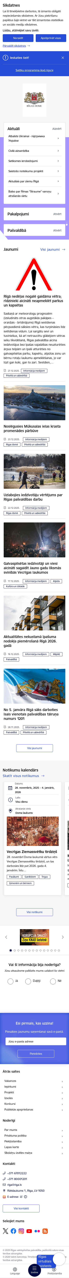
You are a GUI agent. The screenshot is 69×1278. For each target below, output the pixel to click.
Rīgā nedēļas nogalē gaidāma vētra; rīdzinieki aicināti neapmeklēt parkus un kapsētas (33, 300)
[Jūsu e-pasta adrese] (36, 1041)
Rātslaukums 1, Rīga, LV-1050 (26, 1190)
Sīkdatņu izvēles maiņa (18, 1153)
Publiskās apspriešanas (18, 1109)
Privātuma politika (15, 1135)
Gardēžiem (30, 876)
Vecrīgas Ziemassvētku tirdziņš (32, 851)
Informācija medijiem (34, 370)
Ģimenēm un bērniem (20, 883)
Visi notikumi (34, 912)
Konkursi (9, 1104)
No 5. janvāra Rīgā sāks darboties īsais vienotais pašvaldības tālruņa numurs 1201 (31, 714)
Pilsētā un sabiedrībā (16, 375)
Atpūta (56, 581)
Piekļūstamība (13, 1141)
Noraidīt (18, 38)
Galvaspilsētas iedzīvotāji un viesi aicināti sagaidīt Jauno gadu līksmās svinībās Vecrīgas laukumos (32, 568)
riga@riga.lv (14, 1184)
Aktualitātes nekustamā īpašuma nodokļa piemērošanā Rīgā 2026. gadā (30, 641)
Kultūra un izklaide (15, 586)
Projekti (9, 1092)
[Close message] (63, 58)
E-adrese (13, 1197)
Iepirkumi (10, 1086)
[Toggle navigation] (34, 1270)
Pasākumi (14, 876)
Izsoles (8, 1098)
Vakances (10, 1081)
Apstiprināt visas (51, 38)
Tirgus (45, 876)
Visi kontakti (21, 1208)
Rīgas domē (12, 444)
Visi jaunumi (34, 748)
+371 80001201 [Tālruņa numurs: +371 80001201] (17, 1179)
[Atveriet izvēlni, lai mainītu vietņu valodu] (14, 1271)
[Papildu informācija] (25, 1196)
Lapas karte (11, 1147)
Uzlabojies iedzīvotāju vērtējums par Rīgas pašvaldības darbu (33, 497)
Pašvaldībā (11, 659)
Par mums (10, 1130)
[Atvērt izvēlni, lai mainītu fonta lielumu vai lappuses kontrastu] (54, 1271)
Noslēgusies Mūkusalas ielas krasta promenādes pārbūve (32, 428)
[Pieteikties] (35, 1054)
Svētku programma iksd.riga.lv (34, 70)
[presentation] (31, 998)
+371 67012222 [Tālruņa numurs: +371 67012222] (17, 1173)
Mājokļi (56, 654)
